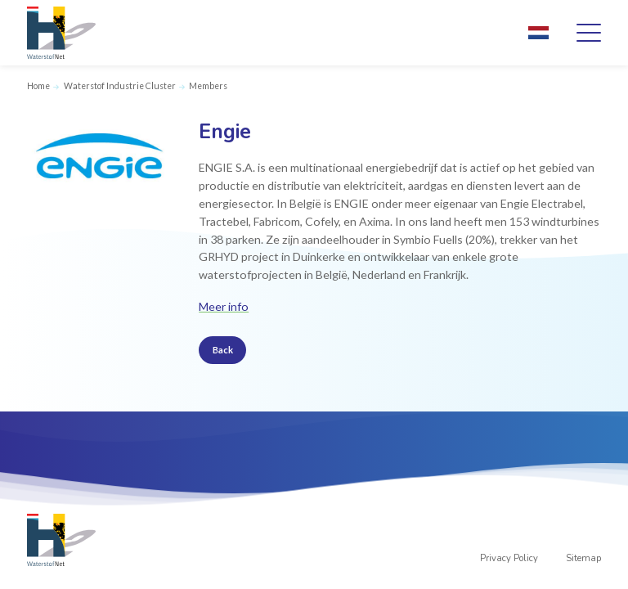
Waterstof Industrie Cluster (120, 86)
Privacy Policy (509, 558)
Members (208, 86)
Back (223, 349)
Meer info (224, 306)
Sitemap (583, 558)
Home (38, 86)
